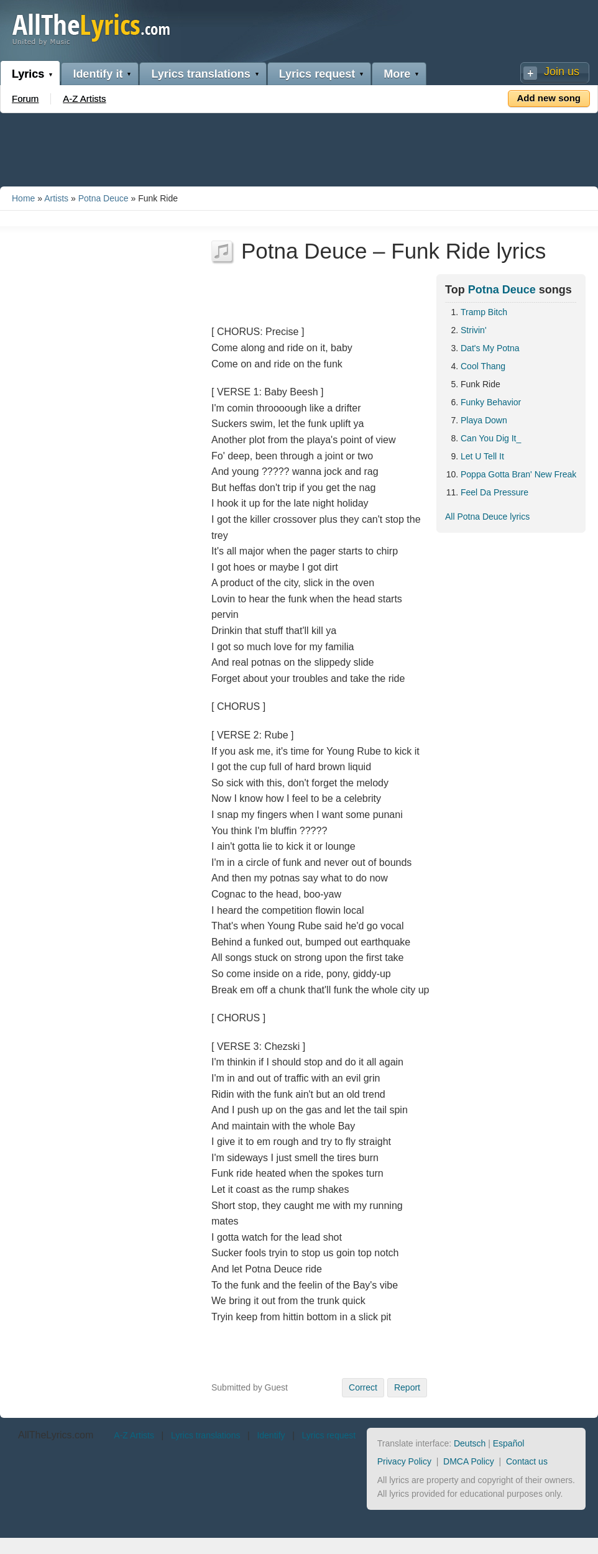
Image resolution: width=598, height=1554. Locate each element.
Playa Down (484, 420)
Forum (25, 98)
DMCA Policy (468, 1461)
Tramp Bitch (484, 312)
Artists (56, 198)
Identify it (97, 74)
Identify (271, 1435)
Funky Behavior (491, 402)
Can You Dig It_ (491, 438)
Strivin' (474, 330)
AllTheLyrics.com (55, 1435)
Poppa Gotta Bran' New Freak (518, 474)
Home (23, 198)
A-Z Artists (84, 98)
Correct (363, 1387)
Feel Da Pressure (494, 492)
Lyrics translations (200, 74)
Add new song (549, 98)
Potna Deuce (103, 198)
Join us (561, 71)
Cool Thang (483, 366)
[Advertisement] (299, 147)
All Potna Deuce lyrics (487, 517)
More (397, 74)
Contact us (527, 1461)
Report (407, 1387)
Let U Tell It (482, 456)
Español (509, 1443)
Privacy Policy (404, 1461)
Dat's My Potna (490, 348)
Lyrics (28, 74)
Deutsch (469, 1443)
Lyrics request (317, 74)
